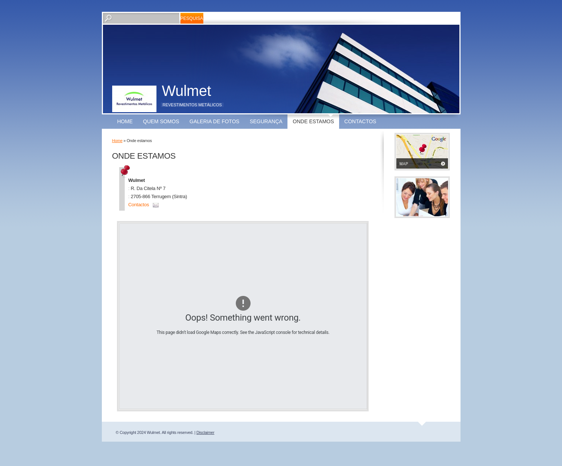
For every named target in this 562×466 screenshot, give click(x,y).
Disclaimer (205, 432)
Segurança (266, 121)
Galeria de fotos (214, 121)
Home (125, 121)
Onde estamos (313, 121)
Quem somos (161, 121)
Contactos (360, 121)
